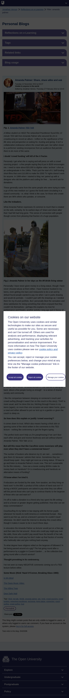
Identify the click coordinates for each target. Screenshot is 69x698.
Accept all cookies (15, 377)
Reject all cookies (34, 377)
